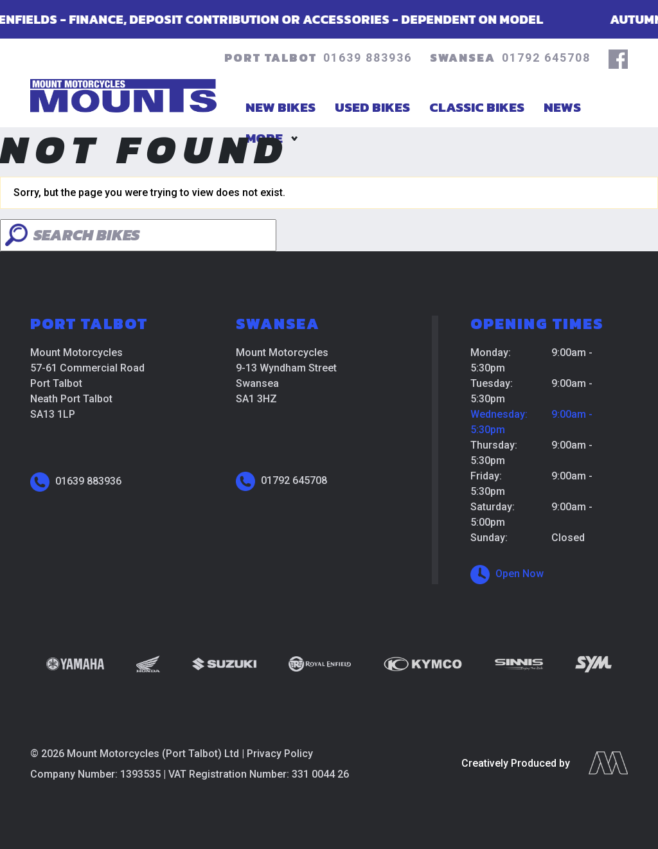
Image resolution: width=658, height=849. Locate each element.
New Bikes (280, 107)
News (562, 107)
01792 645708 (546, 57)
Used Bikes (372, 107)
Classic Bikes (476, 107)
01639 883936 (367, 57)
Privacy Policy (280, 753)
